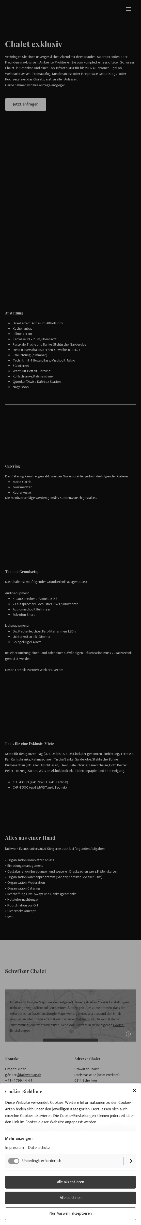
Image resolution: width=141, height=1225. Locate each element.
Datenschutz (39, 1147)
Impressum (14, 1147)
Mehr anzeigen (19, 1138)
